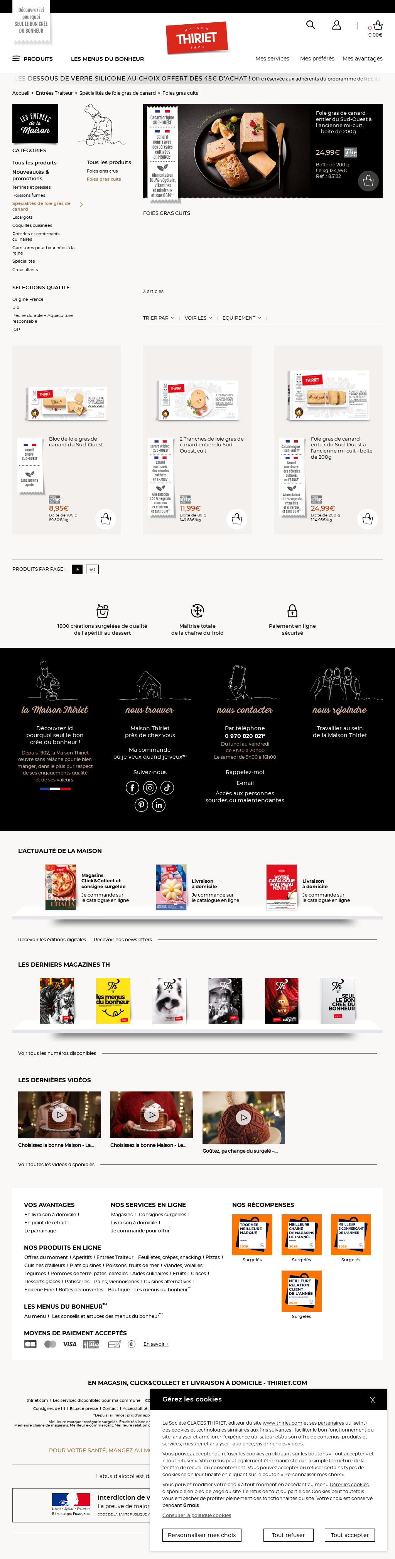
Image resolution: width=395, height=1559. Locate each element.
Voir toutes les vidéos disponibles (56, 1164)
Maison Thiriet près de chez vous (150, 732)
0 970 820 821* (245, 736)
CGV (149, 1400)
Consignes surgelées (162, 1214)
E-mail (245, 783)
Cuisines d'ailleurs (44, 1265)
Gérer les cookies (349, 1484)
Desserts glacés (42, 1281)
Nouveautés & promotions (30, 175)
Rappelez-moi (245, 772)
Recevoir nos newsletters (123, 939)
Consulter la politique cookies (196, 1515)
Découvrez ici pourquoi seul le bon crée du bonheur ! (55, 735)
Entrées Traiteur (54, 93)
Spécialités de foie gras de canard (117, 93)
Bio (15, 307)
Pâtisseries (77, 1281)
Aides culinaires (150, 1273)
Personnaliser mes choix (202, 1535)
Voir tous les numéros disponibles (57, 1053)
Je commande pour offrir (140, 1231)
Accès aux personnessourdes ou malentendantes (245, 797)
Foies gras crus (102, 171)
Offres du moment (46, 1257)
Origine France (28, 299)
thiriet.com (37, 1400)
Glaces (198, 1273)
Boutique (119, 1289)
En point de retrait (45, 1222)
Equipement (239, 318)
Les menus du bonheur (107, 58)
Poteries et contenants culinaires (35, 236)
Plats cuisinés (85, 1265)
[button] (336, 26)
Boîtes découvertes (81, 1289)
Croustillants (25, 269)
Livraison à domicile (134, 1222)
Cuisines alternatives (167, 1281)
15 (77, 569)
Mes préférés (317, 58)
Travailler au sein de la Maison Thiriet (340, 732)
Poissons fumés (28, 195)
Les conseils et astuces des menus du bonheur (107, 1316)
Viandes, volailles (183, 1265)
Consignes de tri (49, 1408)
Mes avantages (363, 58)
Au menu (35, 1316)
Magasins (122, 1214)
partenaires (331, 1423)
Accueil (20, 93)
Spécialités (23, 261)
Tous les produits (34, 162)
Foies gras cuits (180, 93)
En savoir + (156, 1344)
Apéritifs (82, 1257)
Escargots (22, 217)
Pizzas (213, 1257)
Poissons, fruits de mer (132, 1265)
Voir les (195, 318)
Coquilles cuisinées (32, 225)
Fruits (179, 1273)
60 (92, 569)
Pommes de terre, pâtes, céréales (89, 1273)
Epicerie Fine (39, 1289)
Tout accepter (350, 1535)
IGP (16, 329)
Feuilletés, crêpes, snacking (169, 1257)
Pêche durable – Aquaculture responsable (42, 318)
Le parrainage (40, 1231)
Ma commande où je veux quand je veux (150, 753)
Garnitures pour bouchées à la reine (43, 250)
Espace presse (84, 1408)
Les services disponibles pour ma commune (96, 1400)
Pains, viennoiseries (116, 1281)
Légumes (35, 1273)
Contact (110, 1408)
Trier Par (156, 318)
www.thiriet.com (282, 1423)
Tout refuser (288, 1535)
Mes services (272, 58)
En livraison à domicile (50, 1214)
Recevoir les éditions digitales (52, 939)
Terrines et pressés (31, 187)
